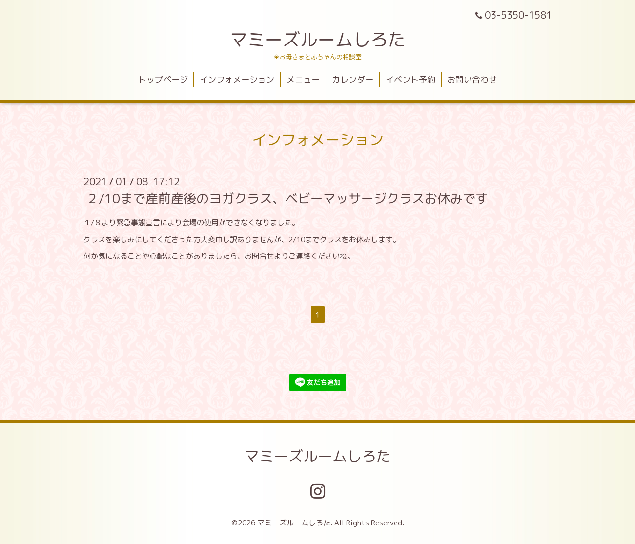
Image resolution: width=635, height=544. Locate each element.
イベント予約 (410, 79)
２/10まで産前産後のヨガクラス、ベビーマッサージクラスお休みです (287, 198)
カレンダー (352, 79)
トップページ (163, 79)
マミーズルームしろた (318, 39)
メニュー (303, 79)
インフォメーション (237, 79)
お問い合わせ (472, 79)
